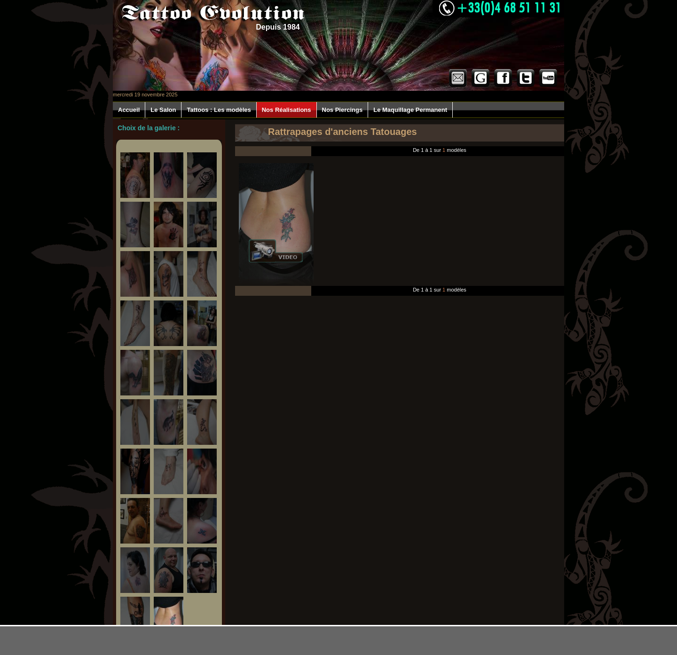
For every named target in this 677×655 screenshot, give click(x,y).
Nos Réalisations (286, 109)
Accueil (129, 109)
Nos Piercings (342, 109)
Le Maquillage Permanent (410, 109)
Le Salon (163, 109)
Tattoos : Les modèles (219, 109)
